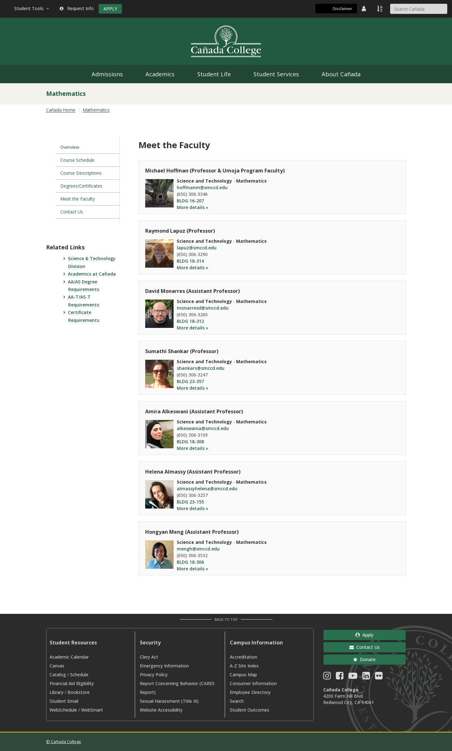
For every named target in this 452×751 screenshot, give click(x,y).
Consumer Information (253, 683)
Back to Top (226, 619)
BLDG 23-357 (190, 381)
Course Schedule (77, 160)
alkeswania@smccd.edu (203, 428)
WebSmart (92, 710)
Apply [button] (364, 635)
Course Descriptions (81, 173)
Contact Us (71, 212)
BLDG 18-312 (190, 321)
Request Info (77, 8)
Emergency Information (164, 666)
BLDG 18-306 (190, 562)
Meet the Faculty (77, 199)
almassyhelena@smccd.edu (207, 489)
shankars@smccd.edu (200, 368)
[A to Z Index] (380, 8)
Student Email (64, 701)
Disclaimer (342, 8)
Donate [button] (364, 659)
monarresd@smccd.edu (203, 308)
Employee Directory (250, 692)
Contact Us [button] (364, 647)
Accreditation (243, 657)
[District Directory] (364, 8)
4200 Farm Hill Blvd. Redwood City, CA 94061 (348, 699)
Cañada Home (60, 110)
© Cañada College (63, 741)
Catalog (58, 675)
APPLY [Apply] (110, 9)
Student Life (214, 74)
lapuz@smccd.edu (197, 248)
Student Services (276, 74)
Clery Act (149, 657)
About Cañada (341, 74)
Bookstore (79, 692)
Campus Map (243, 675)
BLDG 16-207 (190, 201)
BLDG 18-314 (190, 261)
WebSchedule (63, 710)
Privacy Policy (154, 675)
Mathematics (96, 110)
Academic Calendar (69, 657)
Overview (69, 147)
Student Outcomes (249, 710)
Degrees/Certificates (81, 186)
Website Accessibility (161, 710)
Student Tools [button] (32, 8)
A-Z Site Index (244, 666)
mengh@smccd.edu (198, 549)
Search (237, 701)
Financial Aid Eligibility (72, 683)
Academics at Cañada (92, 274)
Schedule (79, 675)
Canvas (57, 666)
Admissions (107, 74)
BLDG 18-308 (190, 442)
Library (56, 692)
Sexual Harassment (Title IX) (169, 701)
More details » (192, 207)
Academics (160, 74)
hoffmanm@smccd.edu (202, 187)
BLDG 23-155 (190, 502)
